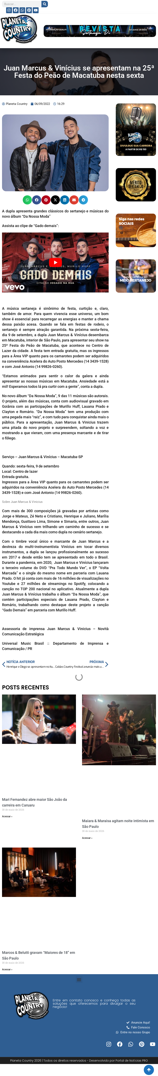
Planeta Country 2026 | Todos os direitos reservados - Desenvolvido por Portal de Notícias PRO (79, 1061)
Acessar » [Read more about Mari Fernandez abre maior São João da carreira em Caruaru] (7, 816)
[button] (27, 199)
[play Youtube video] (55, 262)
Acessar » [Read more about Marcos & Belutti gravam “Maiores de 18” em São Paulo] (7, 969)
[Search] (44, 4)
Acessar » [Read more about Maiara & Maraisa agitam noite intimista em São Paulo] (87, 838)
